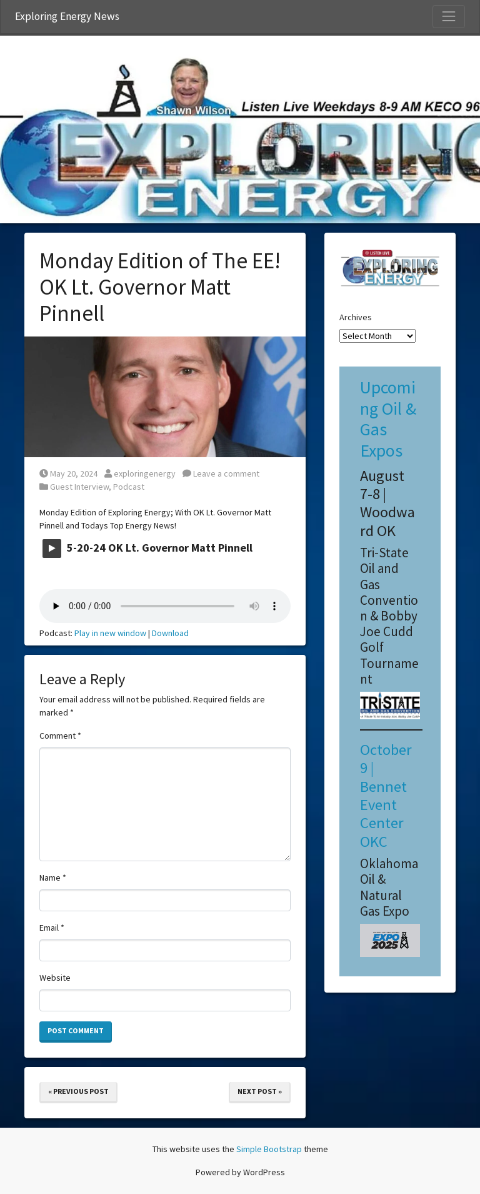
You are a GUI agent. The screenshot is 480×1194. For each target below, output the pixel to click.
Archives (355, 317)
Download (170, 633)
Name (52, 877)
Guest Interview (79, 486)
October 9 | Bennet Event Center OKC (386, 795)
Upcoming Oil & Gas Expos (388, 419)
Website (55, 977)
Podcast (128, 486)
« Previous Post (78, 1091)
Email (51, 927)
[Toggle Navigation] (448, 16)
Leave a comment (220, 473)
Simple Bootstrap (269, 1149)
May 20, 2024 (68, 473)
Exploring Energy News (67, 16)
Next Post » (260, 1091)
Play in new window (110, 633)
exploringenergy (140, 473)
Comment (60, 735)
